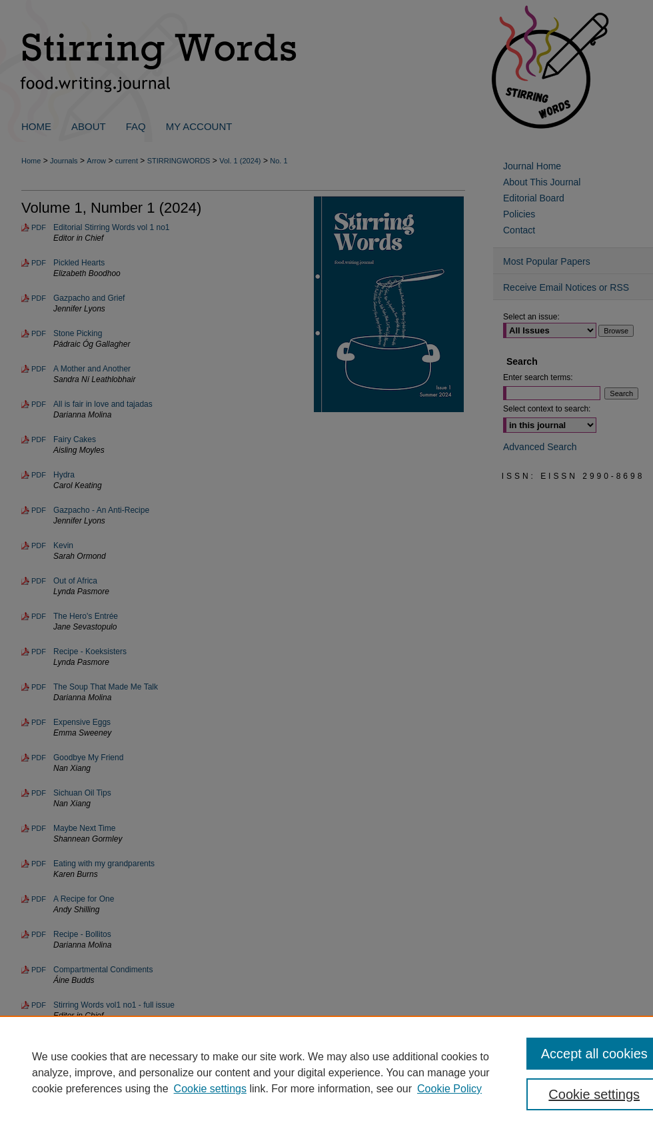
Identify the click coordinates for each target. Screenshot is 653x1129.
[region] (326, 1072)
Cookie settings (210, 1088)
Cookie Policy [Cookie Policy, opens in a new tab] (449, 1088)
